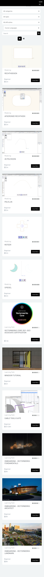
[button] (22, 28)
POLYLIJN (8, 202)
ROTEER (8, 244)
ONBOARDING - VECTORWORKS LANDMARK (17, 552)
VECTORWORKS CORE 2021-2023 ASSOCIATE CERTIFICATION (17, 331)
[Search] (19, 33)
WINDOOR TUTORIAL (13, 375)
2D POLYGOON (10, 159)
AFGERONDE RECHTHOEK (15, 116)
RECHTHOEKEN (11, 73)
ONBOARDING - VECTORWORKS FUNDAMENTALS (17, 462)
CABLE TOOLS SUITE (13, 418)
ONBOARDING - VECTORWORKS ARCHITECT (17, 507)
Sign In (40, 3)
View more (35, 80)
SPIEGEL (8, 287)
